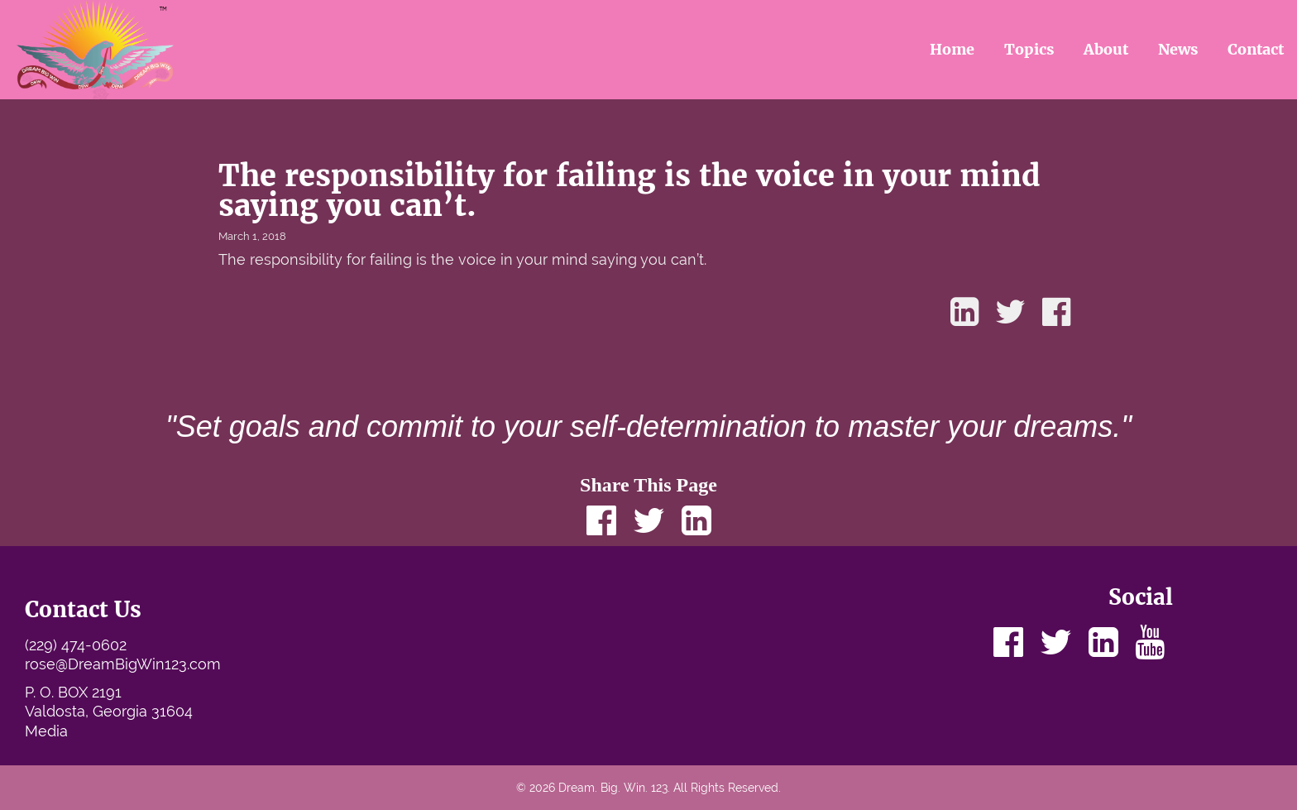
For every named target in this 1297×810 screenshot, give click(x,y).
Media (46, 731)
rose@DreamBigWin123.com (123, 664)
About (1106, 49)
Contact (1256, 49)
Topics (1029, 49)
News (1178, 49)
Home (952, 49)
